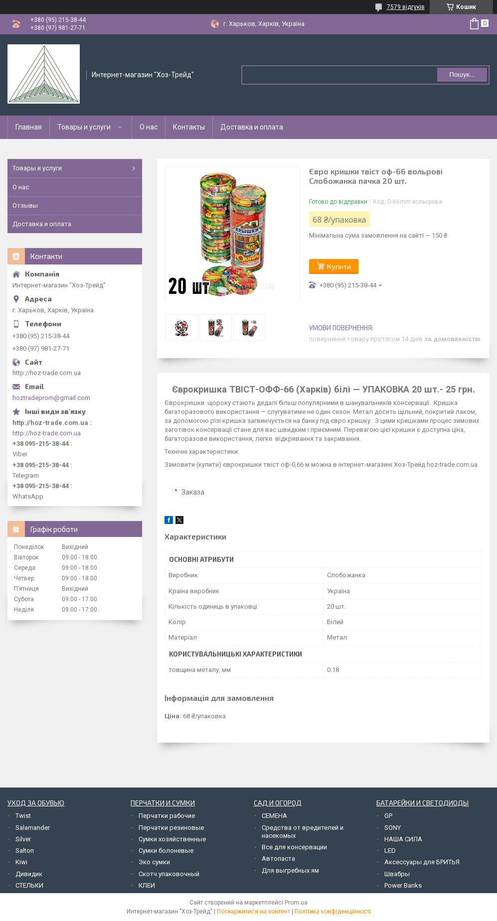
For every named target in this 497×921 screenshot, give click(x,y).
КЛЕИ (147, 885)
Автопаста (278, 858)
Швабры (397, 874)
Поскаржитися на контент (253, 911)
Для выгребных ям (290, 870)
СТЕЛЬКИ (29, 885)
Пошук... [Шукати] (462, 74)
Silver (23, 839)
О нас (149, 127)
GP (388, 815)
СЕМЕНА (274, 815)
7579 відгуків (406, 6)
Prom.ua (296, 902)
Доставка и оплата (251, 127)
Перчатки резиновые (171, 827)
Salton (24, 850)
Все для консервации (294, 847)
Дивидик (28, 874)
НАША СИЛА (403, 839)
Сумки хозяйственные (172, 839)
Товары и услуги (84, 127)
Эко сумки (154, 862)
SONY (392, 827)
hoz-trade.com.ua (452, 464)
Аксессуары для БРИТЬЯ (422, 862)
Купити (339, 266)
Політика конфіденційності (333, 911)
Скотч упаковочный (169, 874)
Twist (23, 815)
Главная (28, 127)
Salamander (32, 827)
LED (390, 850)
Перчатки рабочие (167, 815)
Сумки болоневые (166, 850)
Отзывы (25, 205)
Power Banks (403, 885)
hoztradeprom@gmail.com (51, 397)
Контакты (189, 127)
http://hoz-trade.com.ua (46, 373)
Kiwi (21, 862)
